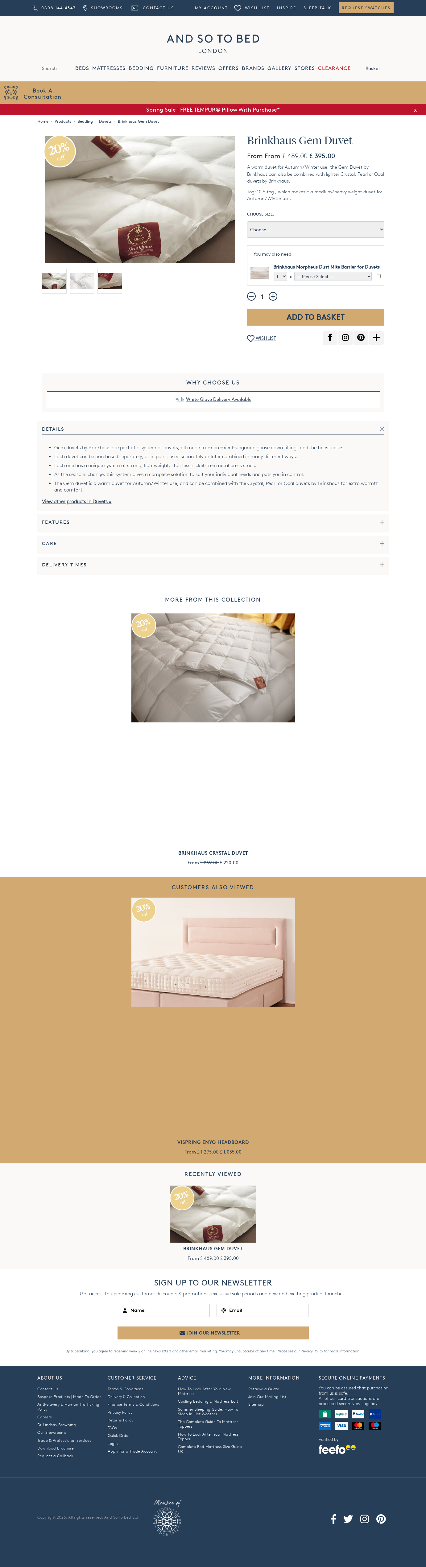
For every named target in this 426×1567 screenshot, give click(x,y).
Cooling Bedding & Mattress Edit (208, 1401)
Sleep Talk (317, 7)
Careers (44, 1416)
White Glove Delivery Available (218, 399)
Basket (379, 67)
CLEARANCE (334, 68)
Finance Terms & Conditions (133, 1404)
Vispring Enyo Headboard (213, 1142)
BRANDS (253, 68)
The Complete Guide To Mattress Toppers (208, 1424)
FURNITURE (172, 68)
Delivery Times (64, 565)
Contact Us (152, 7)
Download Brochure (55, 1448)
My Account (211, 7)
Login (113, 1443)
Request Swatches (366, 7)
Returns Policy (120, 1419)
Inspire (286, 7)
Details (53, 429)
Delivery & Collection (126, 1396)
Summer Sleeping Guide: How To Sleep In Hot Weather (208, 1411)
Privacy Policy (312, 1351)
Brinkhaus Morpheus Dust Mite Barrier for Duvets (326, 267)
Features (56, 522)
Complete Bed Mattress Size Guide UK (210, 1449)
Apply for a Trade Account (132, 1451)
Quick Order (119, 1435)
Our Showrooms (52, 1432)
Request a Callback (55, 1455)
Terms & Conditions (125, 1388)
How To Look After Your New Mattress (204, 1391)
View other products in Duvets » (77, 501)
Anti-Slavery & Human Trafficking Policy (68, 1406)
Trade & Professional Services (64, 1440)
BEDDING (141, 68)
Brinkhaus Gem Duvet (213, 1249)
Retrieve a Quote (263, 1388)
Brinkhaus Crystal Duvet (213, 853)
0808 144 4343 (54, 7)
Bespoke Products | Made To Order (69, 1396)
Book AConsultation (42, 93)
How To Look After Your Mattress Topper (208, 1436)
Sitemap (256, 1404)
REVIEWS (203, 68)
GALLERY (279, 68)
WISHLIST (261, 338)
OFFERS (228, 68)
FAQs (112, 1427)
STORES (305, 68)
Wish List (251, 7)
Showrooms (103, 7)
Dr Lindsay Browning (56, 1424)
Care (49, 543)
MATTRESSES (109, 68)
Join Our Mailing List (267, 1396)
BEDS (82, 68)
